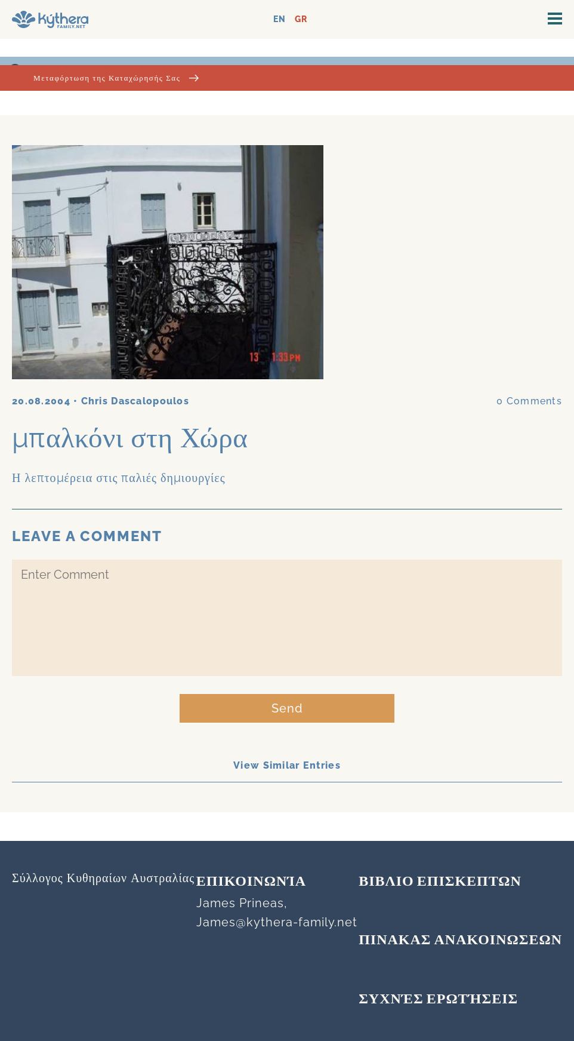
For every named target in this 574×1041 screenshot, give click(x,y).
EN (279, 19)
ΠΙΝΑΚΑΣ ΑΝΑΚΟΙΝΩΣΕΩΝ (460, 940)
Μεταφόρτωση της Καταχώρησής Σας (116, 78)
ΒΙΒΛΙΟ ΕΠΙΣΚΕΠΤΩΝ (440, 882)
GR (301, 19)
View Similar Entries (287, 765)
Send (287, 708)
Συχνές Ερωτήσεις (438, 1000)
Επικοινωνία (251, 882)
